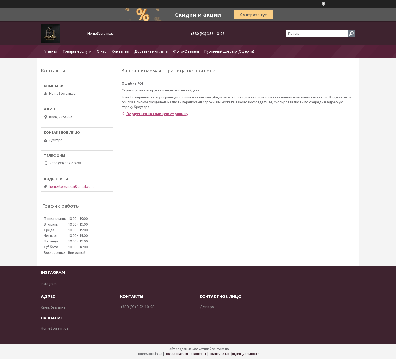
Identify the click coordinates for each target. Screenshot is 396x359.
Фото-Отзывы (186, 51)
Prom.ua (222, 349)
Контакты (120, 51)
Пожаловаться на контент (185, 354)
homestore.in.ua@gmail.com (71, 186)
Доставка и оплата (151, 51)
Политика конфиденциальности (234, 354)
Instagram (49, 284)
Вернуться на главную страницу (157, 114)
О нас (101, 51)
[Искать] (351, 33)
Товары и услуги (77, 51)
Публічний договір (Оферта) (229, 51)
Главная (50, 51)
